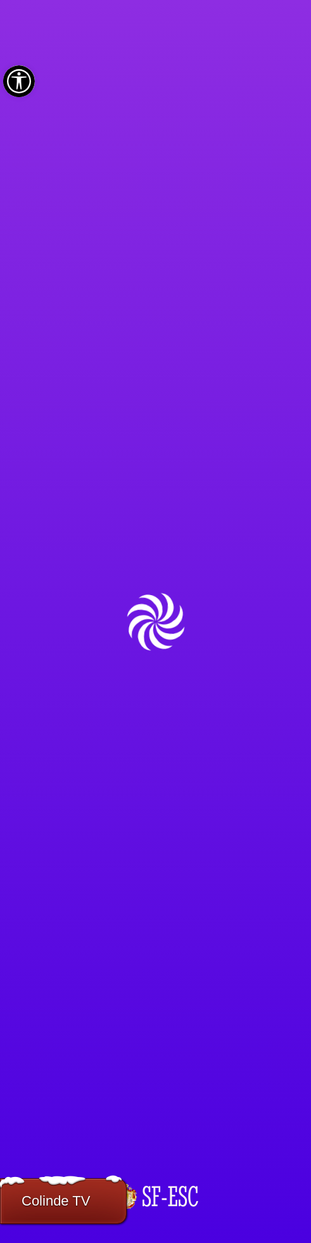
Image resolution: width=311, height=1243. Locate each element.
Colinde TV (56, 1201)
